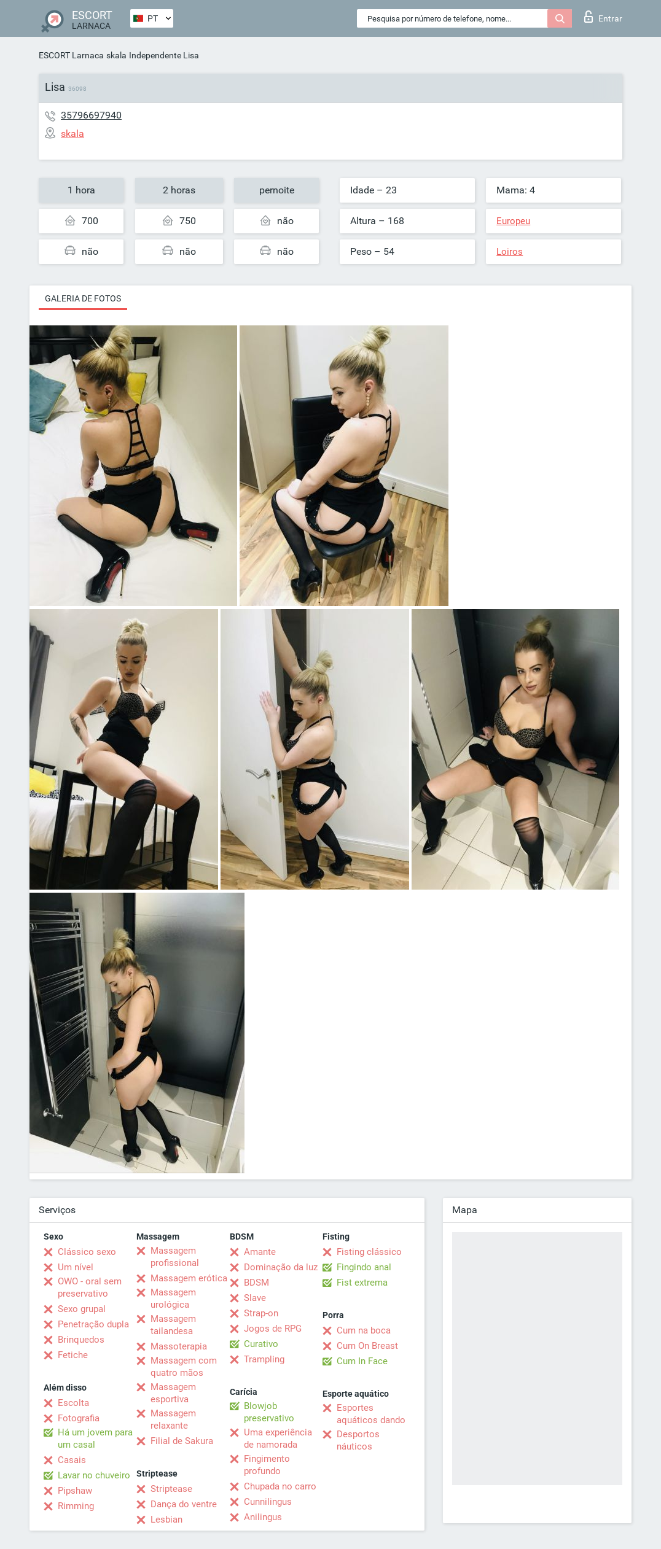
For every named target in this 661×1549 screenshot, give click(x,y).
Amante (260, 1251)
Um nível (75, 1267)
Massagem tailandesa (173, 1325)
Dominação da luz (281, 1267)
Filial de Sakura (182, 1440)
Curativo (261, 1343)
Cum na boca (364, 1330)
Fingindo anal (364, 1267)
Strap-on (261, 1313)
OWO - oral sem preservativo (90, 1287)
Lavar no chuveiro (94, 1475)
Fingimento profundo (267, 1465)
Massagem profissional (175, 1256)
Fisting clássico (369, 1251)
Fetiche (73, 1355)
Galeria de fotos (83, 298)
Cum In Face (362, 1361)
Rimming (76, 1506)
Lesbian (166, 1519)
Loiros (509, 251)
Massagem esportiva (173, 1393)
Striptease (171, 1488)
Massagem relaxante (173, 1419)
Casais (72, 1460)
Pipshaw (75, 1490)
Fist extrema (362, 1282)
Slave (255, 1297)
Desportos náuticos (358, 1440)
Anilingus (263, 1517)
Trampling (264, 1359)
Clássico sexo (87, 1251)
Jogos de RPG (273, 1328)
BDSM (256, 1282)
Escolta (73, 1402)
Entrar (603, 16)
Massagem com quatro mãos (184, 1366)
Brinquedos (81, 1339)
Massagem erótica (189, 1278)
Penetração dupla (93, 1324)
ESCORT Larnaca (71, 55)
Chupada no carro (280, 1486)
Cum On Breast (367, 1345)
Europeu (513, 221)
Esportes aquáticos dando (371, 1414)
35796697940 (91, 115)
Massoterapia (179, 1346)
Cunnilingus (268, 1501)
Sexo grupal (82, 1308)
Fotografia (79, 1418)
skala (116, 55)
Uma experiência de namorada (278, 1438)
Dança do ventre (184, 1504)
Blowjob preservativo (269, 1412)
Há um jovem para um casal (95, 1438)
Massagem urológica (173, 1298)
